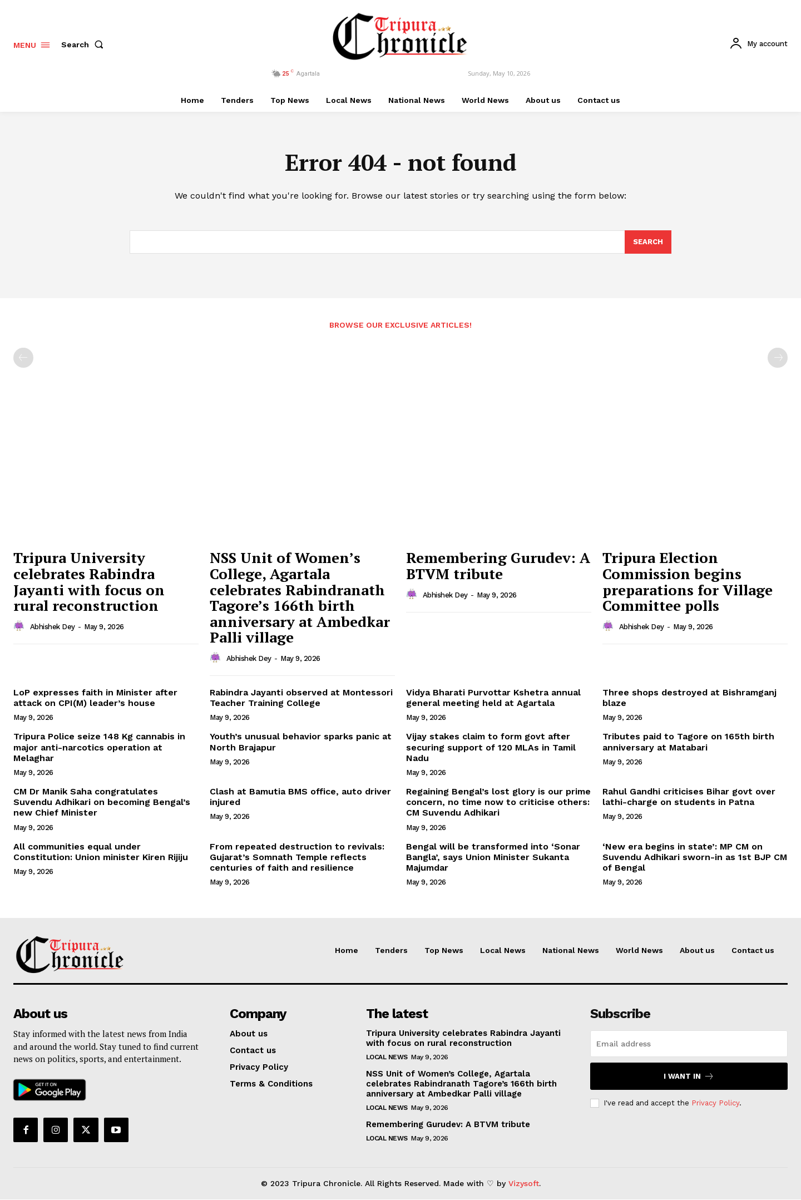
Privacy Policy (715, 1103)
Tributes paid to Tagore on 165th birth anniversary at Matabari (688, 742)
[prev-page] (23, 358)
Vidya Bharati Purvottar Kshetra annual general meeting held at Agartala (493, 698)
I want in (689, 1076)
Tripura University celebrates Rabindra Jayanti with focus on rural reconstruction (89, 582)
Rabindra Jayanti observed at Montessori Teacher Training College (301, 698)
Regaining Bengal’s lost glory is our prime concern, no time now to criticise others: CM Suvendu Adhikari (498, 802)
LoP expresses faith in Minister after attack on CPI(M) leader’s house (95, 698)
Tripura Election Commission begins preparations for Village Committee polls (687, 582)
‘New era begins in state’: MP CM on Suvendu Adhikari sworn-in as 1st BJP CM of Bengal (694, 857)
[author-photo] (20, 627)
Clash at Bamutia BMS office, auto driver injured (300, 797)
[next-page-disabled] (778, 358)
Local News (387, 1057)
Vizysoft (523, 1183)
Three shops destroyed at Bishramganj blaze (689, 698)
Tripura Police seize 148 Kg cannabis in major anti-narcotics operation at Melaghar (99, 747)
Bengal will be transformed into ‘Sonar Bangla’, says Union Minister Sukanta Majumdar (493, 857)
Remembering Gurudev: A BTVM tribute (498, 566)
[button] (84, 44)
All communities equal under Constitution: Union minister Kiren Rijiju (100, 851)
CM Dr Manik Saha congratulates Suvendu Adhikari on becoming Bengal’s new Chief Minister (101, 802)
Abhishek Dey (52, 627)
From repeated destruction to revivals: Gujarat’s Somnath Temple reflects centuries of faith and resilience (297, 857)
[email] (689, 1044)
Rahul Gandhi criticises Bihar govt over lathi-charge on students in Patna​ (688, 797)
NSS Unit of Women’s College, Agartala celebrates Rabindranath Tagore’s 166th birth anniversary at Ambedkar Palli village (300, 598)
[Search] (648, 242)
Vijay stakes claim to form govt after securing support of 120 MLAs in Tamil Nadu (491, 747)
